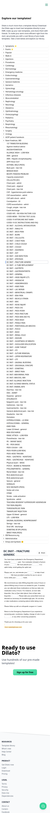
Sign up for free (25, 672)
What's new (6, 748)
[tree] (25, 293)
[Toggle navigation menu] (46, 5)
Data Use (5, 793)
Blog (3, 755)
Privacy (4, 787)
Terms (4, 784)
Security (5, 790)
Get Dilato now (8, 764)
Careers (5, 809)
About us (5, 806)
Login (4, 768)
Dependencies (7, 796)
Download (6, 771)
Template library (8, 745)
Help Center (6, 751)
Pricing (4, 774)
